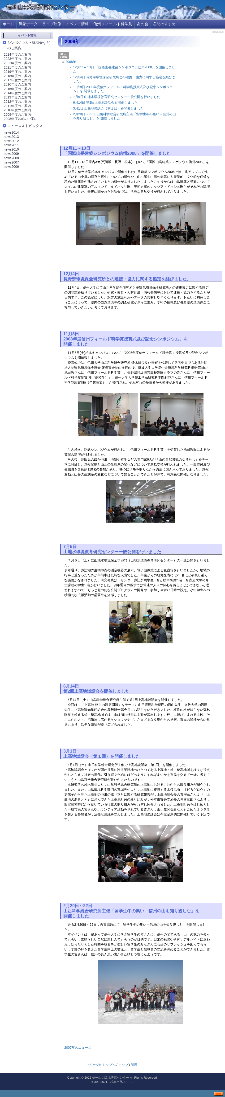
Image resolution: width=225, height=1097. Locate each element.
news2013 (11, 137)
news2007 (11, 162)
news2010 (11, 149)
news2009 (11, 154)
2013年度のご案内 (17, 97)
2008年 (70, 62)
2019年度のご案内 (17, 72)
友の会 (142, 24)
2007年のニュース (77, 1047)
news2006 (11, 166)
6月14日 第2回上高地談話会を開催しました (105, 102)
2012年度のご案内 (17, 101)
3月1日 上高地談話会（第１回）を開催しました (108, 108)
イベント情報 (77, 24)
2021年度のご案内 (17, 67)
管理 (134, 1065)
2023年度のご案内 (17, 59)
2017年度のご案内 (17, 80)
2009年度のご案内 (17, 114)
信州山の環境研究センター (40, 7)
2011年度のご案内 (17, 106)
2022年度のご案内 (17, 63)
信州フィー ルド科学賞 (112, 24)
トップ (123, 1065)
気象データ (28, 24)
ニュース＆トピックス (25, 126)
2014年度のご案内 (17, 93)
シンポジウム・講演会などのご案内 (28, 45)
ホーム (8, 24)
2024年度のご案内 (17, 54)
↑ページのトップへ (101, 1065)
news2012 (11, 141)
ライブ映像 (51, 24)
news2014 (11, 132)
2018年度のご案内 (17, 76)
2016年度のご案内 (17, 84)
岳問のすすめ (164, 24)
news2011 (11, 145)
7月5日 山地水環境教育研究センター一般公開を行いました (116, 97)
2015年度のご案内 (17, 89)
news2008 (11, 158)
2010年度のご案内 (17, 110)
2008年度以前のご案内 (21, 119)
